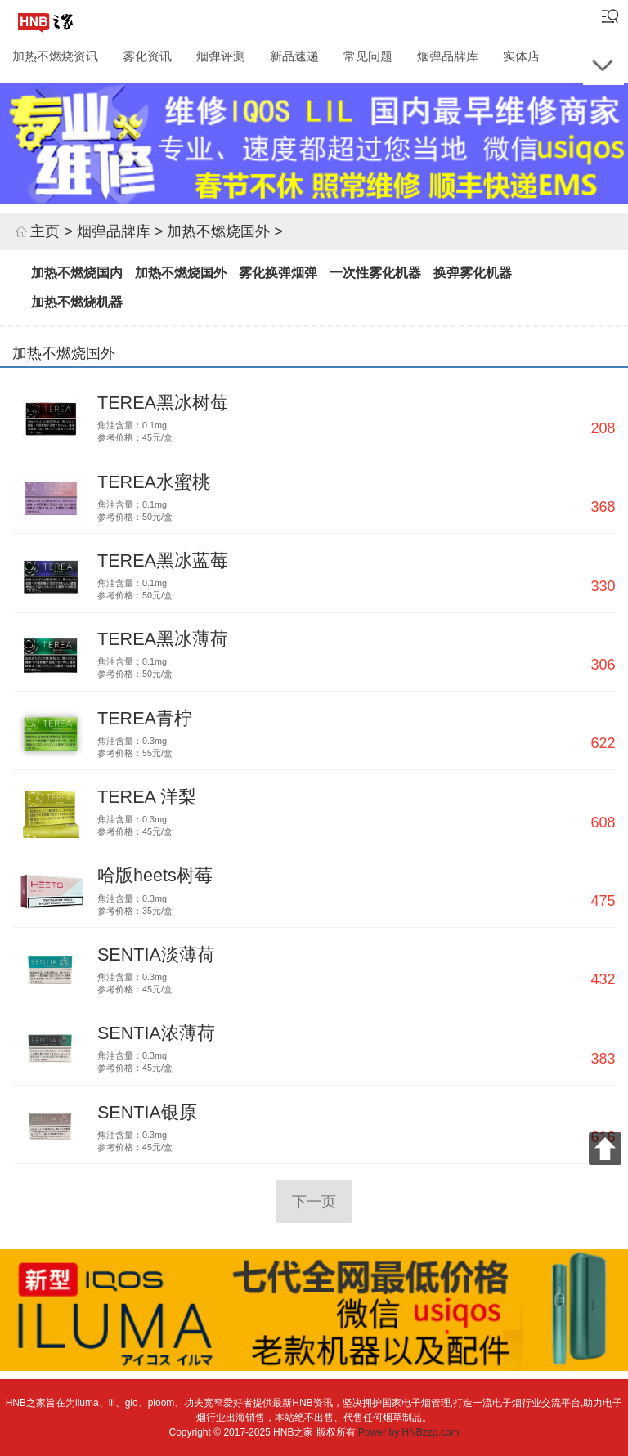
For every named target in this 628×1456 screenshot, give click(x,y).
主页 (45, 231)
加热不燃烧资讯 (55, 55)
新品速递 (294, 55)
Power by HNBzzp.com (408, 1432)
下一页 (314, 1202)
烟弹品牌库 (447, 55)
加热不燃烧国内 (77, 273)
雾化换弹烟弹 (278, 273)
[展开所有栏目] (603, 64)
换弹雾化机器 (472, 273)
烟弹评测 (220, 55)
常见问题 (367, 55)
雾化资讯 (147, 55)
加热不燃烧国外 (218, 231)
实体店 (521, 55)
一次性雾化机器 (375, 273)
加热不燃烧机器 (77, 302)
